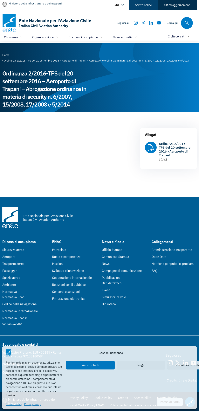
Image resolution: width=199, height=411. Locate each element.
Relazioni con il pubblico (69, 285)
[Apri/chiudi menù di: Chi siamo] (13, 37)
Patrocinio (59, 250)
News (106, 264)
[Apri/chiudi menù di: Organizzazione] (46, 37)
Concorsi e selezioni (66, 292)
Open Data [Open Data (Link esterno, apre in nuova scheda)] (159, 257)
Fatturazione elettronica (68, 299)
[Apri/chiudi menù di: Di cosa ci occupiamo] (86, 37)
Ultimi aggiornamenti (177, 5)
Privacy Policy (32, 404)
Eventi (106, 290)
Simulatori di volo (114, 297)
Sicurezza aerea (13, 250)
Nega (140, 365)
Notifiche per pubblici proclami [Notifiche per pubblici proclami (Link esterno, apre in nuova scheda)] (173, 264)
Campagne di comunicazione (122, 271)
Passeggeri (9, 271)
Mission (57, 264)
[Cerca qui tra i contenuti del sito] (180, 23)
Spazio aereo (11, 278)
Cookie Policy (14, 404)
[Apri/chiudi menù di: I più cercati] (179, 36)
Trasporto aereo (13, 264)
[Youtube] (159, 23)
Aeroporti (9, 257)
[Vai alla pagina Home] (6, 55)
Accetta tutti (90, 365)
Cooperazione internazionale (72, 278)
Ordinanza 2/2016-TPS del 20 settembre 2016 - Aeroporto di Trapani (174, 149)
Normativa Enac (13, 297)
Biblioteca (109, 304)
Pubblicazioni (111, 278)
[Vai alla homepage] (46, 23)
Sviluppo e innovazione (68, 271)
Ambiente (9, 285)
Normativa (9, 292)
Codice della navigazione (19, 304)
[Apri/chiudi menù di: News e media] (125, 37)
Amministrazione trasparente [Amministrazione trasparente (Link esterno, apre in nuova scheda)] (172, 250)
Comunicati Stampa (115, 257)
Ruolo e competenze (66, 257)
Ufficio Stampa (112, 250)
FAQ (154, 271)
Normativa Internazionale (20, 311)
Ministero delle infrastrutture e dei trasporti (35, 3)
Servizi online (143, 5)
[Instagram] (136, 23)
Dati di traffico (111, 283)
